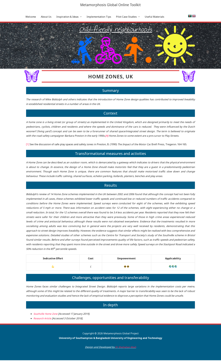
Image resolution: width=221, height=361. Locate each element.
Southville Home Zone (46, 314)
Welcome (30, 17)
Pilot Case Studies (126, 17)
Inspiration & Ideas (67, 17)
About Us (46, 17)
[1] (27, 145)
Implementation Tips (99, 17)
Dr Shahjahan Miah (125, 347)
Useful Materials (154, 17)
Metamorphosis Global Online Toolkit (110, 5)
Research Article (42, 319)
